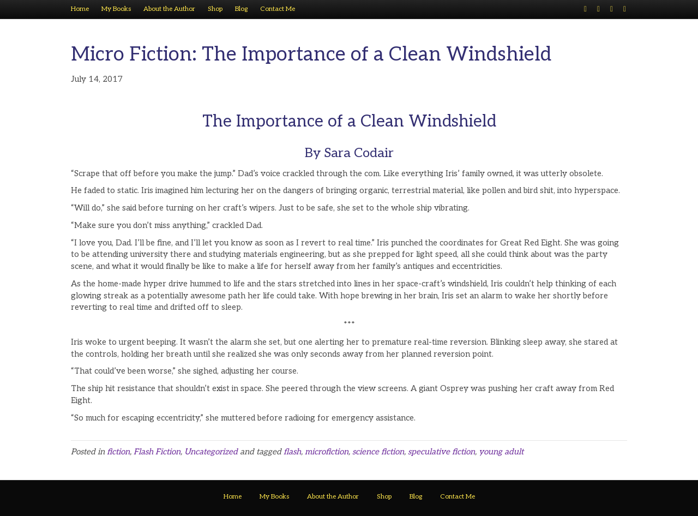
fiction (118, 452)
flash (292, 452)
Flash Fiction (157, 452)
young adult (501, 452)
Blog (241, 9)
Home (80, 9)
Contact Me (277, 9)
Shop (215, 9)
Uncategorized (211, 452)
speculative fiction (441, 452)
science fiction (378, 452)
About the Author (169, 9)
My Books (116, 9)
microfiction (326, 452)
